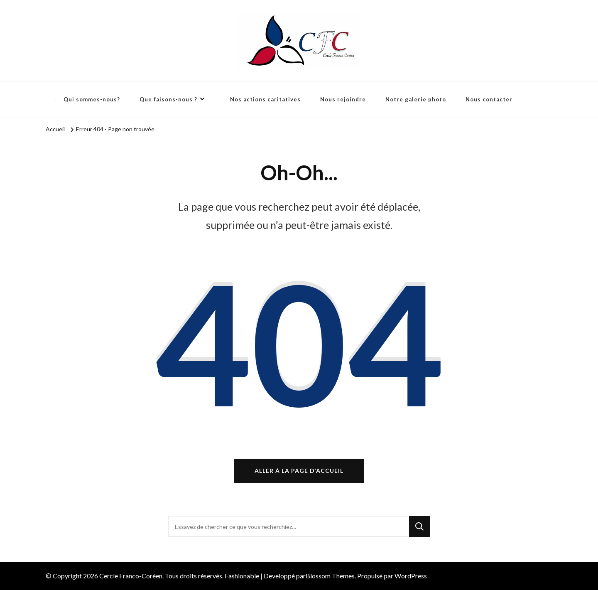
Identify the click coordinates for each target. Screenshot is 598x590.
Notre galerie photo (415, 99)
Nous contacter (489, 99)
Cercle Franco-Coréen (130, 576)
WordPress (411, 576)
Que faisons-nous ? (168, 99)
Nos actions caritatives (265, 99)
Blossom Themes (330, 576)
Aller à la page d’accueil (299, 470)
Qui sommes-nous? (92, 99)
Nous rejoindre (343, 99)
